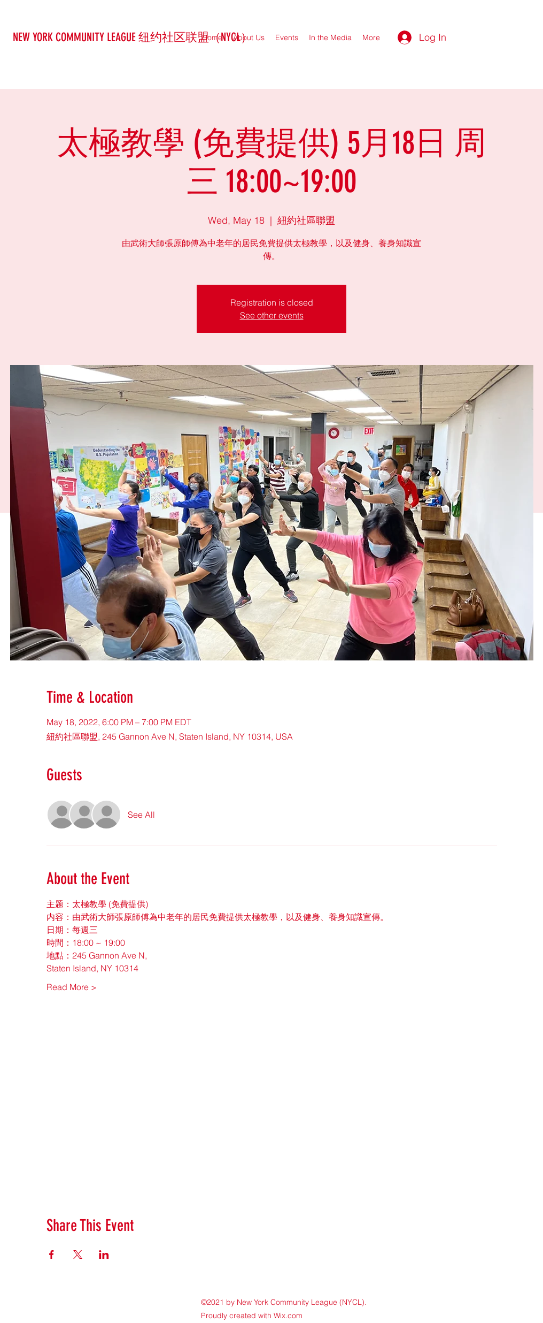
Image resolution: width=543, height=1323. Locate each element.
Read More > (71, 987)
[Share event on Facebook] (51, 1254)
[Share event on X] (78, 1254)
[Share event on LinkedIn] (104, 1254)
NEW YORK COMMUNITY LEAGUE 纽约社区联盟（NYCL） (132, 37)
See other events (272, 315)
